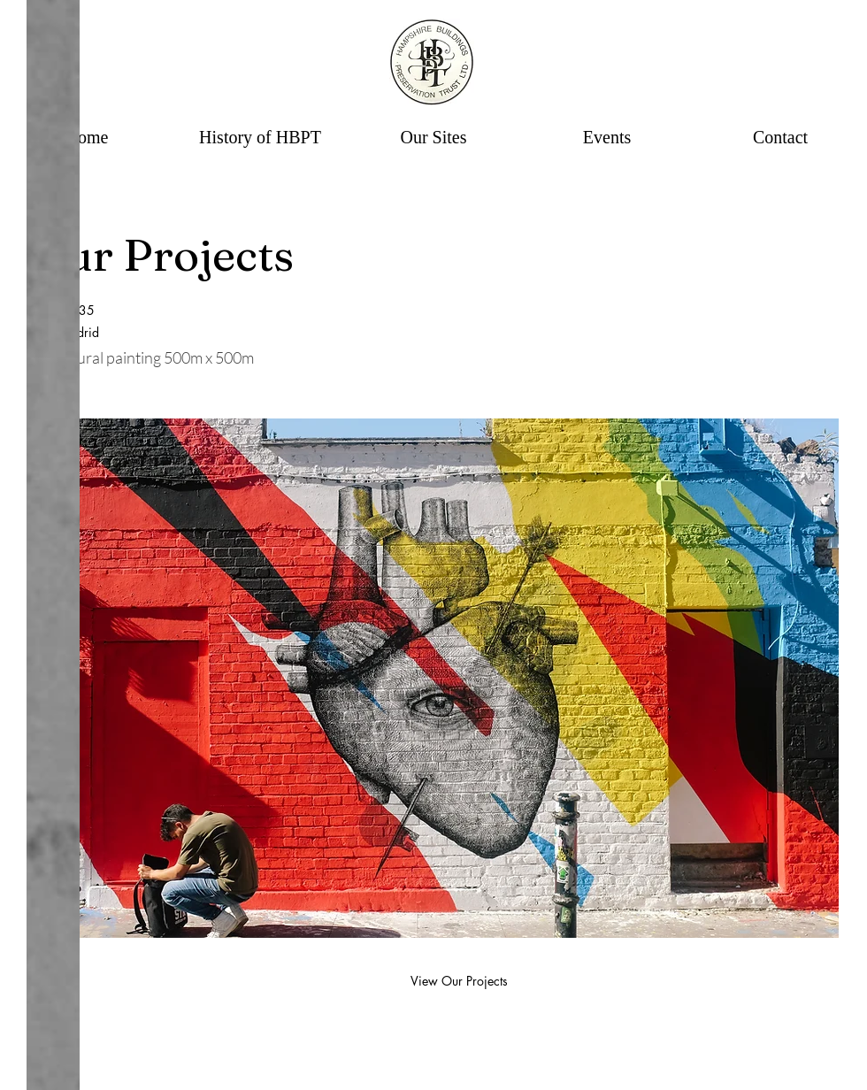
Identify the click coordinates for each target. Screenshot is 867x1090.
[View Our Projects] (459, 981)
